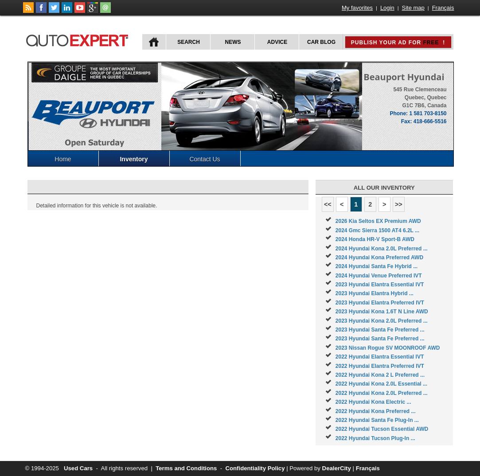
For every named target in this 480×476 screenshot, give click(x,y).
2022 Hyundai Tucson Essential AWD (382, 429)
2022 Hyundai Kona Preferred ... (376, 411)
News (233, 42)
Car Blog (321, 42)
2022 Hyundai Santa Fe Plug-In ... (377, 420)
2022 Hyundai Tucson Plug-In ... (375, 438)
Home (63, 159)
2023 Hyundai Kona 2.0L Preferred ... (382, 321)
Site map (413, 7)
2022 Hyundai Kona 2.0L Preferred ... (382, 393)
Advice (277, 42)
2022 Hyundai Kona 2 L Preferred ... (380, 375)
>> (398, 204)
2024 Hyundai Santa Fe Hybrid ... (377, 266)
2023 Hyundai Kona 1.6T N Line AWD (382, 311)
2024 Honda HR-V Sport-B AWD (375, 239)
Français (443, 7)
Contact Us (204, 159)
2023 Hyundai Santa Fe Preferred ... (380, 330)
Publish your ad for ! (398, 42)
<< (328, 204)
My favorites (357, 7)
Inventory (134, 159)
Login (387, 7)
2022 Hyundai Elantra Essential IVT (380, 357)
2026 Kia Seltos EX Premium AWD (378, 221)
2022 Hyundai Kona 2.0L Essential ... (381, 384)
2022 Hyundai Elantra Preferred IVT (380, 366)
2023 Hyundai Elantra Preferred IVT (380, 303)
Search (188, 42)
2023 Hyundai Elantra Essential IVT (380, 284)
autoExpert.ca (79, 39)
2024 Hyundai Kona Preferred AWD (379, 257)
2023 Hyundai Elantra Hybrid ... (375, 293)
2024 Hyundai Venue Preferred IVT (379, 276)
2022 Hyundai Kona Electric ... (373, 402)
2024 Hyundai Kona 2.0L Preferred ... (382, 249)
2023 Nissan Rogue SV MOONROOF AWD (388, 348)
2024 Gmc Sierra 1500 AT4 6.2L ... (377, 230)
